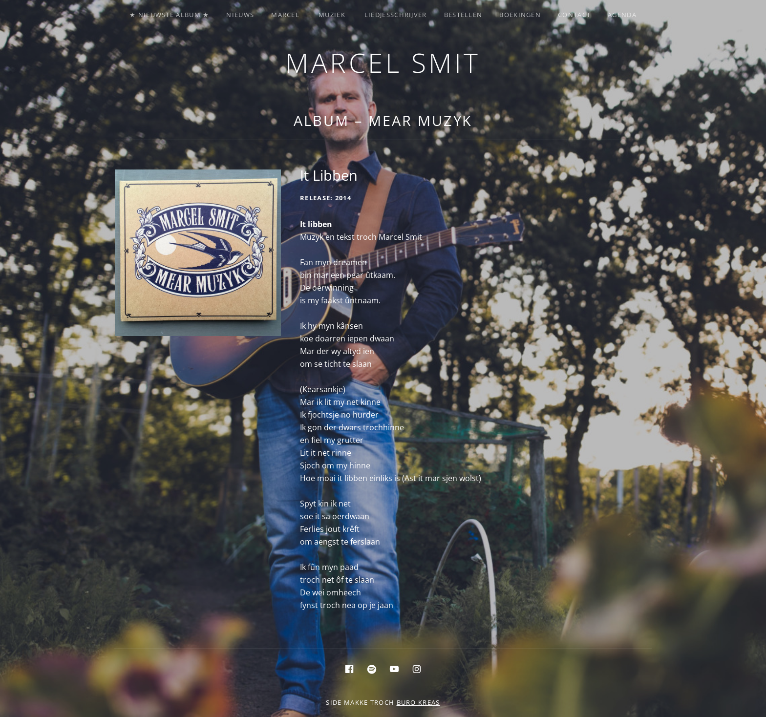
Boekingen (520, 14)
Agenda (622, 14)
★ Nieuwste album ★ (169, 14)
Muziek (332, 14)
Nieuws (240, 14)
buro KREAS (418, 702)
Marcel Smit (383, 62)
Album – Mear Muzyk (383, 120)
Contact (574, 14)
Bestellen (463, 14)
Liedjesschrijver (395, 14)
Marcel (285, 14)
